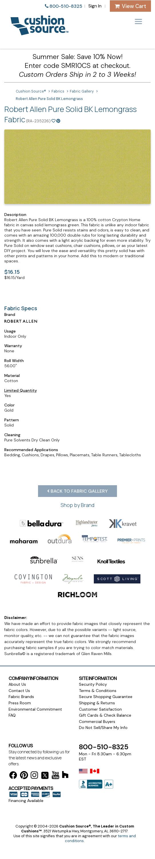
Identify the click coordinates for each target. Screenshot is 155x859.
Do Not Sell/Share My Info (103, 727)
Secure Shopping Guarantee (105, 696)
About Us (17, 684)
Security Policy (93, 684)
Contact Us (19, 690)
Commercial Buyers (97, 721)
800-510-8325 (65, 6)
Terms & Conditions (97, 690)
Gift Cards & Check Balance (105, 715)
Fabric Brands (21, 696)
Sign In (95, 6)
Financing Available (26, 800)
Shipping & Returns (97, 702)
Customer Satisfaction (100, 709)
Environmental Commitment (35, 709)
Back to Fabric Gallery (77, 491)
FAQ (12, 715)
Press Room (20, 702)
